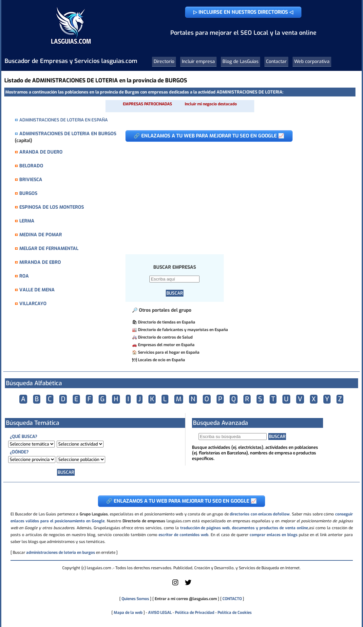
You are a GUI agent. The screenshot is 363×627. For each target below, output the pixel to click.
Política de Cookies (235, 612)
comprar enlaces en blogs (273, 534)
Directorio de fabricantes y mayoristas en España (183, 329)
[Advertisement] (235, 194)
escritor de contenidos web (183, 534)
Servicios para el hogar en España (169, 352)
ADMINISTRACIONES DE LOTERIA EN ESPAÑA (63, 120)
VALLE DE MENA (37, 290)
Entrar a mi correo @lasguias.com (186, 598)
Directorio (164, 61)
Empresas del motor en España (166, 344)
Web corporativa (312, 61)
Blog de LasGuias (240, 61)
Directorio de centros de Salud (165, 337)
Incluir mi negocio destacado (211, 104)
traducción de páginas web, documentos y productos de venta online (244, 528)
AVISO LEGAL (160, 612)
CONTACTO (232, 598)
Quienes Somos (135, 598)
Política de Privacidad (194, 612)
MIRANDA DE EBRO (40, 262)
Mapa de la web (128, 612)
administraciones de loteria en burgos (60, 552)
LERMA (26, 221)
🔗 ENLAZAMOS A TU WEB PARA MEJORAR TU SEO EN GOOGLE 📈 (209, 136)
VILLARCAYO (33, 304)
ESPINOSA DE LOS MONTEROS (51, 207)
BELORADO (31, 166)
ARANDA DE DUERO (41, 152)
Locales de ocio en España (161, 360)
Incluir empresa (198, 61)
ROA (24, 276)
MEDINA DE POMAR (40, 235)
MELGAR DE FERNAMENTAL (48, 248)
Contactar (276, 61)
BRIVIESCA (30, 180)
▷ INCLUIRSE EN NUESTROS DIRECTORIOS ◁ (243, 12)
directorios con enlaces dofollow (260, 514)
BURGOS (28, 193)
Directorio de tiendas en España (166, 322)
